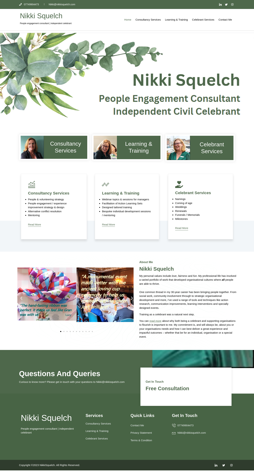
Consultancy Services (148, 19)
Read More (34, 224)
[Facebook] (232, 4)
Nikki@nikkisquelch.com (110, 383)
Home (127, 19)
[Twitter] (226, 4)
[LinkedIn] (220, 4)
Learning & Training (176, 19)
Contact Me (225, 19)
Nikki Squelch (41, 16)
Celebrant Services (203, 19)
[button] (21, 298)
